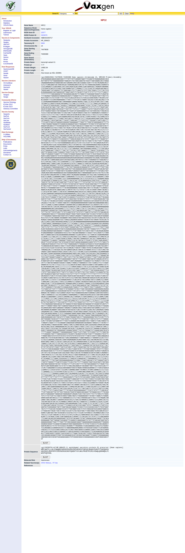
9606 (43, 43)
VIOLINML (7, 137)
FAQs (5, 146)
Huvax (5, 62)
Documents (7, 144)
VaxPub (6, 116)
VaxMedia (6, 123)
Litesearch (7, 85)
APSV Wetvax (46, 542)
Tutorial (6, 35)
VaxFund (6, 127)
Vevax (5, 59)
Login (14, 30)
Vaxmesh (6, 87)
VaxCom (6, 118)
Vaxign (5, 97)
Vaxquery (6, 40)
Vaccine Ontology (9, 102)
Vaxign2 (6, 95)
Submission (7, 33)
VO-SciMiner (7, 83)
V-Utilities (6, 134)
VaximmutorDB (8, 69)
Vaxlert (5, 89)
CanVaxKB (7, 53)
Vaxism (5, 78)
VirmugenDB (7, 49)
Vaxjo (5, 55)
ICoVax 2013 (8, 107)
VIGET (5, 71)
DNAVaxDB (7, 51)
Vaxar (5, 75)
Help (132, 13)
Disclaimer (7, 153)
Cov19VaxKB (8, 64)
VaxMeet (6, 125)
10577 (43, 32)
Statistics (6, 23)
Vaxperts (6, 114)
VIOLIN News (8, 25)
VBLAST (6, 44)
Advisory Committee (10, 109)
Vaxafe (5, 73)
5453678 (44, 35)
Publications (7, 142)
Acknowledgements (10, 150)
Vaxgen (6, 42)
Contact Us (7, 155)
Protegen (6, 47)
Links (5, 148)
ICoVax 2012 (8, 104)
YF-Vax (55, 542)
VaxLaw (6, 120)
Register (6, 30)
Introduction (7, 21)
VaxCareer (7, 129)
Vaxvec (5, 57)
